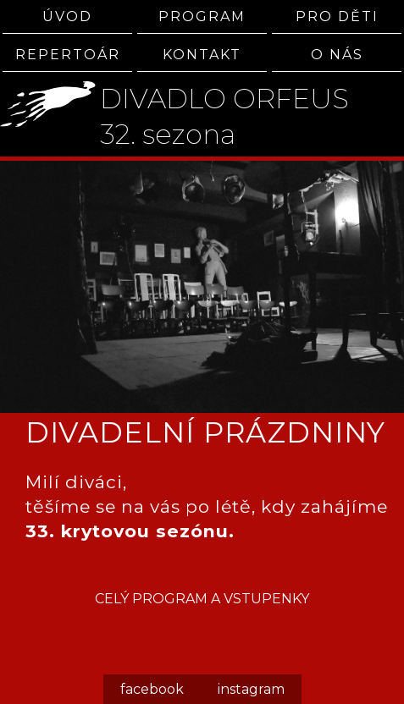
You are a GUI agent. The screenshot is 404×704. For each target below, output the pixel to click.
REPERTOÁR (67, 55)
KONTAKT (202, 55)
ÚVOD (67, 16)
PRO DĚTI (337, 16)
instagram (251, 689)
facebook (152, 689)
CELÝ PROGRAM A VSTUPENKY (202, 599)
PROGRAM (202, 16)
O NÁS (337, 55)
